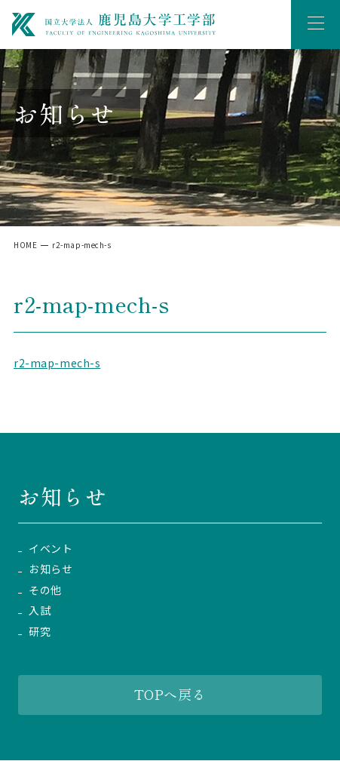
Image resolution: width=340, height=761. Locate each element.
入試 (40, 610)
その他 (45, 590)
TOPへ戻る (170, 694)
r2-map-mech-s (57, 362)
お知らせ (50, 569)
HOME (25, 244)
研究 (40, 631)
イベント (50, 549)
